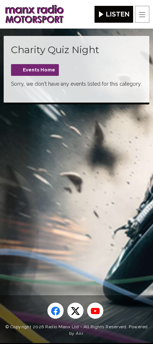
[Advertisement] (76, 188)
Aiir (79, 333)
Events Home (39, 70)
